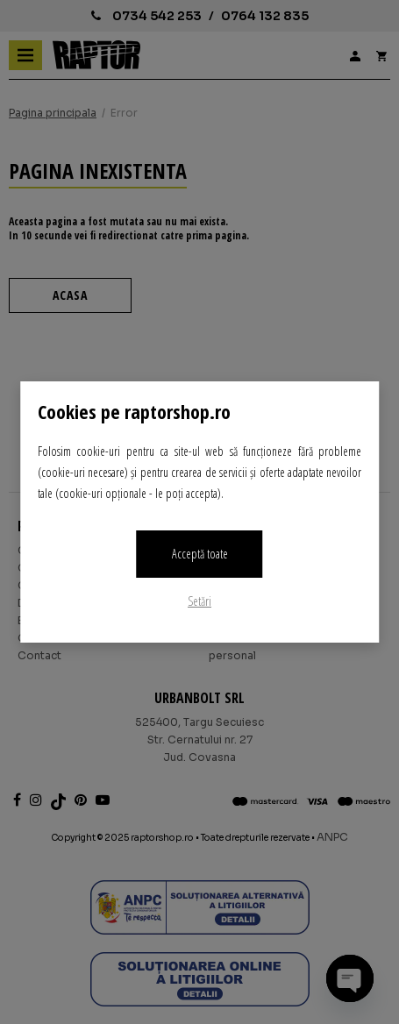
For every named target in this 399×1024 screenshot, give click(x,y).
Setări (199, 601)
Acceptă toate (200, 553)
